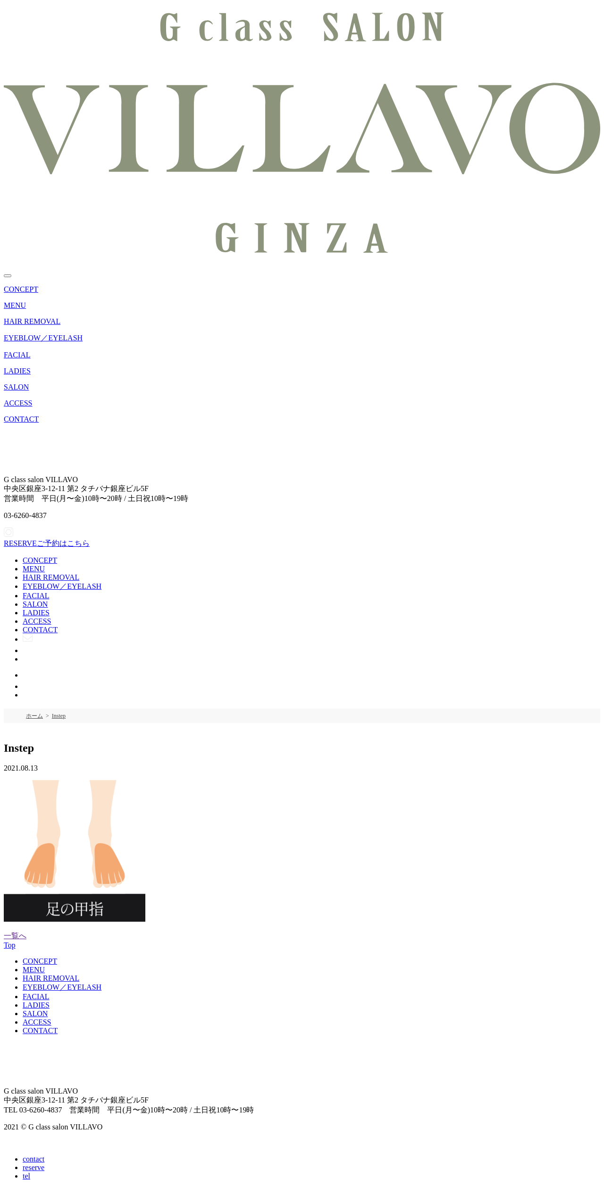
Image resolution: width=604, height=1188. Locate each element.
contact (33, 1159)
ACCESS (18, 403)
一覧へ (15, 936)
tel (26, 1176)
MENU (15, 305)
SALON (16, 387)
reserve (33, 1167)
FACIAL (17, 355)
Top (10, 945)
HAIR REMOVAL (32, 321)
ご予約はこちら (47, 543)
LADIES (17, 371)
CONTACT (21, 419)
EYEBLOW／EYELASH (43, 338)
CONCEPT (21, 289)
